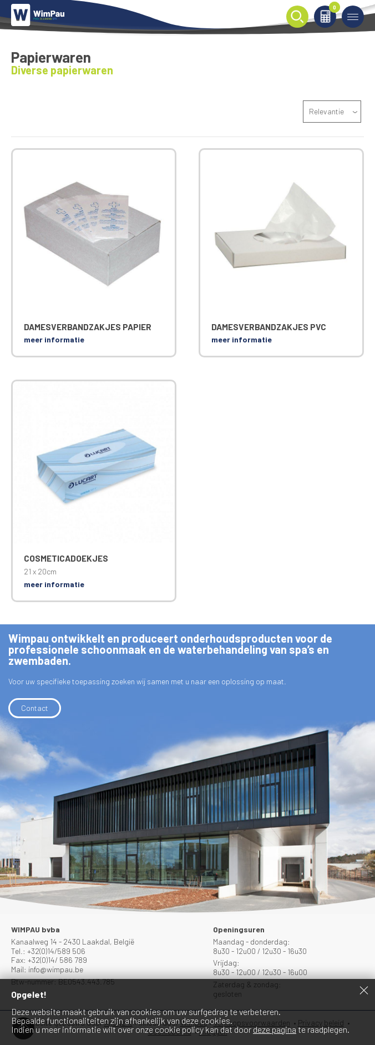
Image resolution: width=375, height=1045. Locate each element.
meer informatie (54, 339)
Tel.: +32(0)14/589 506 (48, 951)
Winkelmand (332, 9)
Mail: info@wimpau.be (47, 969)
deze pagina (274, 1029)
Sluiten (364, 990)
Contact (34, 708)
